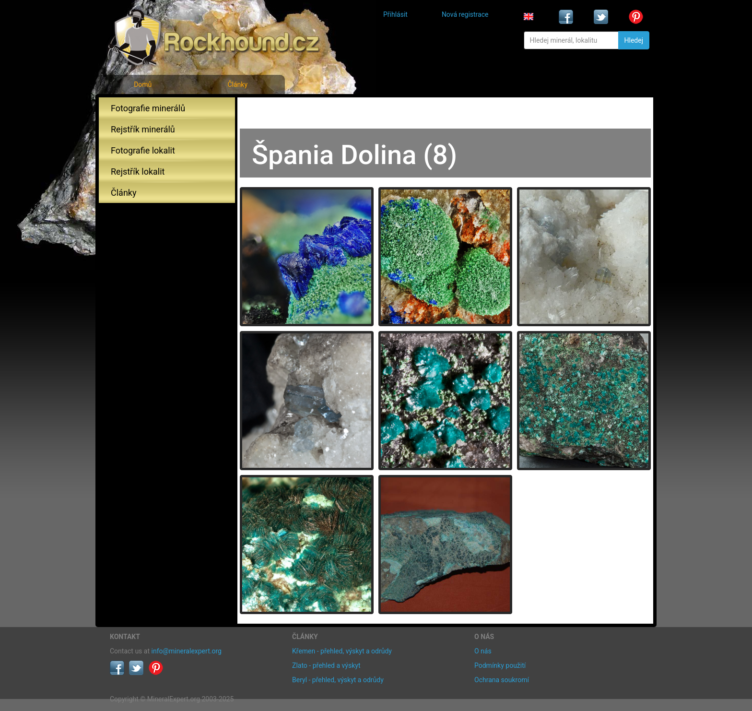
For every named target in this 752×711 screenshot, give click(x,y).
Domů (143, 84)
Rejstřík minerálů (143, 129)
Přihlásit (395, 14)
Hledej (633, 40)
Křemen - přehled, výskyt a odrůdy (342, 651)
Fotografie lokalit (143, 150)
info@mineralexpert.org (187, 651)
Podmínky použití (500, 665)
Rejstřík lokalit (137, 171)
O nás (483, 651)
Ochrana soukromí (501, 680)
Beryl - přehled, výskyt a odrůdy (338, 680)
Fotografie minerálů (148, 108)
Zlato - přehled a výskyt (326, 665)
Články (237, 84)
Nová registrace (465, 14)
